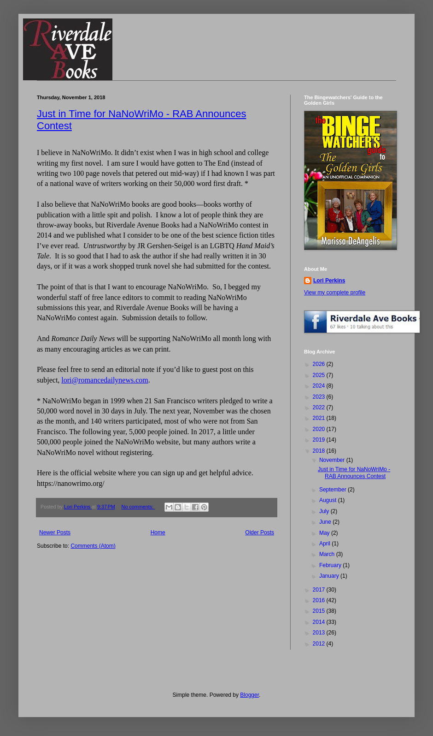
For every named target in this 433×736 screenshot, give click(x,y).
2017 (320, 589)
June (326, 522)
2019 (320, 440)
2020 (320, 429)
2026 (320, 364)
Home (158, 532)
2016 (320, 600)
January (329, 576)
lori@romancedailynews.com (104, 380)
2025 (320, 375)
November (332, 460)
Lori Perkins (329, 280)
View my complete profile (334, 292)
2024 (320, 386)
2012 (320, 643)
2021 (320, 418)
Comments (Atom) (92, 546)
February (331, 565)
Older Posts (259, 532)
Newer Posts (54, 532)
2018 (320, 451)
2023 (320, 397)
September (333, 489)
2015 (320, 611)
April (325, 543)
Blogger (249, 695)
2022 (320, 407)
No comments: (138, 506)
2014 (320, 622)
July (325, 511)
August (328, 500)
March (327, 554)
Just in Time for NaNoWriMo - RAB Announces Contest (354, 472)
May (325, 533)
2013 (320, 632)
